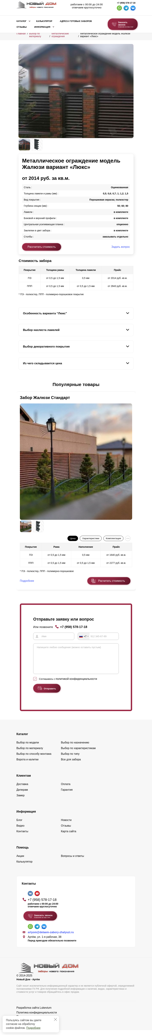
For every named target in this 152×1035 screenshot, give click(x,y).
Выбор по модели (27, 747)
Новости (66, 825)
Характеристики (90, 538)
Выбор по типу (70, 758)
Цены (73, 538)
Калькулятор (44, 21)
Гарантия (67, 794)
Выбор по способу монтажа (33, 758)
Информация (42, 27)
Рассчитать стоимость (42, 246)
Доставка (22, 789)
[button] (20, 384)
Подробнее (33, 1027)
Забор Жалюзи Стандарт (45, 397)
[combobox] (84, 636)
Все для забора (71, 764)
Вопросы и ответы (72, 860)
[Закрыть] (55, 1019)
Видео (20, 830)
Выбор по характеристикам (78, 753)
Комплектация (113, 538)
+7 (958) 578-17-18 (126, 3)
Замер (20, 800)
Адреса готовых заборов (76, 21)
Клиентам (23, 780)
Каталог (22, 21)
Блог (19, 825)
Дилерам (22, 794)
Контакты (22, 836)
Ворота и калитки (27, 764)
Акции (20, 860)
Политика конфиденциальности (36, 1017)
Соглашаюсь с (68, 684)
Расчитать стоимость (111, 580)
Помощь (22, 852)
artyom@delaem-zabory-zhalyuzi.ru (51, 937)
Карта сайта (68, 836)
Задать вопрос (120, 246)
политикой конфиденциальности (76, 683)
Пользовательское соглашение (36, 1021)
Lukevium (45, 1012)
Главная (21, 33)
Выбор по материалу (35, 35)
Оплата (65, 789)
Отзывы (22, 27)
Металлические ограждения (60, 35)
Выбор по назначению (75, 747)
